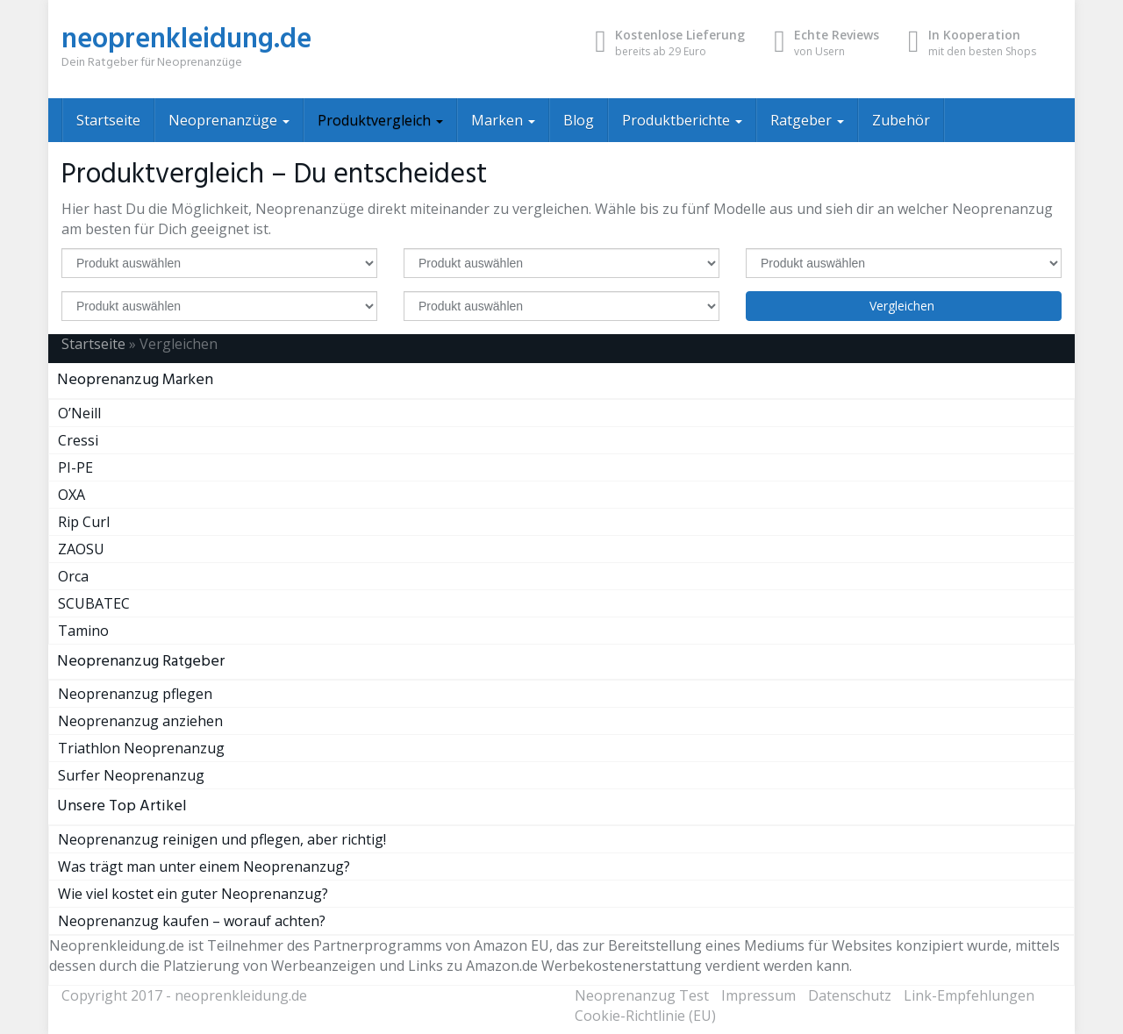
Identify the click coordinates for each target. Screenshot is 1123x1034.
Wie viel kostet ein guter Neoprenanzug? (193, 893)
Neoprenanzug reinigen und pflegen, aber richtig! (222, 839)
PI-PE (75, 467)
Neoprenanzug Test (642, 995)
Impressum (758, 995)
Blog (578, 120)
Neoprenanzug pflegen (135, 693)
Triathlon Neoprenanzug (141, 748)
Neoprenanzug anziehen (140, 721)
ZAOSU (81, 549)
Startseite (108, 120)
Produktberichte (682, 120)
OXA (71, 494)
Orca (73, 576)
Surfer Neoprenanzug (131, 775)
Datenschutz (849, 995)
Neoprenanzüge (229, 120)
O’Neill (79, 413)
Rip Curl (84, 521)
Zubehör (901, 120)
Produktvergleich (380, 120)
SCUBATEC (94, 603)
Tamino (83, 630)
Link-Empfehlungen (969, 995)
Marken (503, 120)
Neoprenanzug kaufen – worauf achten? (191, 921)
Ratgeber (807, 120)
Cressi (78, 440)
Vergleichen (903, 305)
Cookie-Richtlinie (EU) (645, 1015)
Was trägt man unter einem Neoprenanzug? (204, 866)
